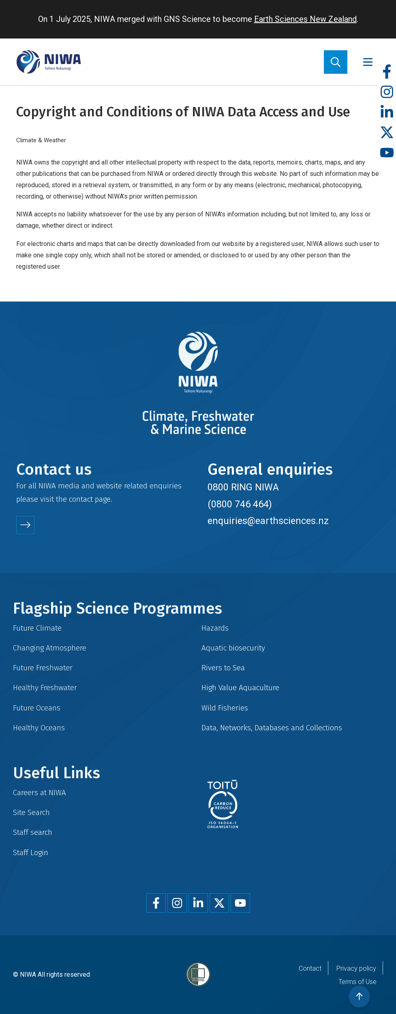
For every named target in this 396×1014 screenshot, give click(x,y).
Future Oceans (36, 707)
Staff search (32, 832)
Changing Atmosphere (49, 647)
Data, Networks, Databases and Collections (271, 727)
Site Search (31, 812)
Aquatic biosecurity (233, 647)
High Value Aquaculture (240, 687)
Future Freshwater (43, 667)
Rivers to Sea (223, 667)
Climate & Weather (41, 140)
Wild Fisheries (224, 707)
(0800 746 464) (240, 504)
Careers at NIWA (39, 792)
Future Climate (37, 628)
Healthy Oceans (39, 727)
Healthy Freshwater (45, 687)
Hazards (215, 628)
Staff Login (30, 852)
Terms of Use (357, 982)
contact (81, 499)
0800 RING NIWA (243, 487)
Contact (310, 968)
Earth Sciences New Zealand (305, 19)
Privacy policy (356, 968)
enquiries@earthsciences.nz (268, 520)
